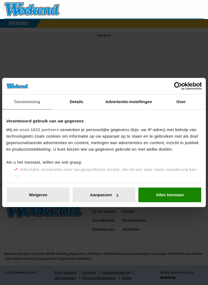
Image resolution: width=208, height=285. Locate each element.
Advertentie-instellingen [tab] (128, 101)
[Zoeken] (199, 9)
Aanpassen (104, 194)
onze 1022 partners (39, 129)
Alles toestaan (170, 194)
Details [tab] (76, 101)
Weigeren (38, 194)
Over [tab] (181, 101)
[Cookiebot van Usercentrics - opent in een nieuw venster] (178, 86)
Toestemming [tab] (27, 101)
